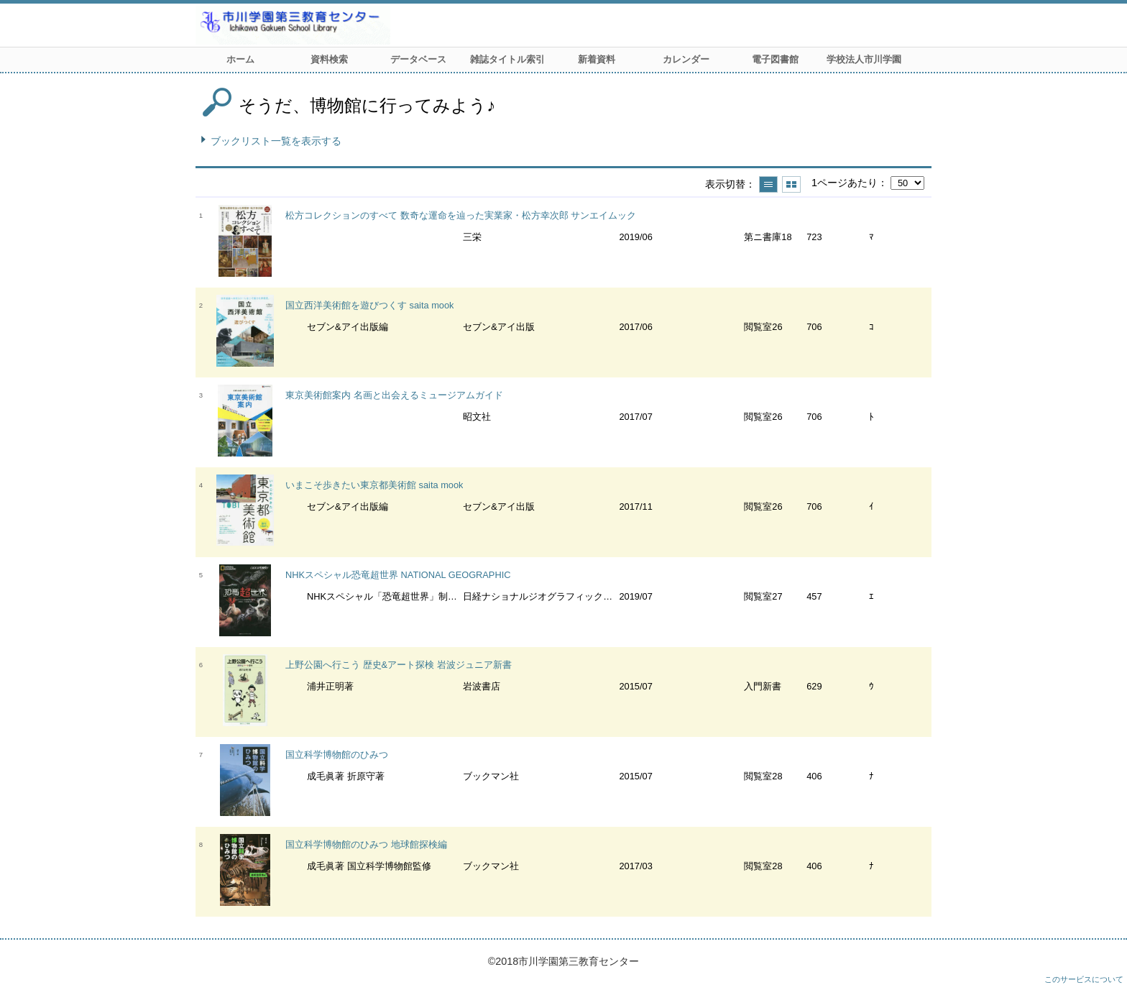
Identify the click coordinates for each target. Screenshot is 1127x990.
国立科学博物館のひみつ (336, 754)
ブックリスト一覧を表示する (276, 141)
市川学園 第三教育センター (346, 25)
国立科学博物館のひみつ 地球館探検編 (366, 844)
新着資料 (596, 59)
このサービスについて (1083, 979)
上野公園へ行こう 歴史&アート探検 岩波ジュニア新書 (398, 664)
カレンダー (686, 59)
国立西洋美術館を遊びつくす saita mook (369, 305)
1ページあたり (844, 182)
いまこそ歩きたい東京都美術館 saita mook (374, 485)
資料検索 (329, 59)
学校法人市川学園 (864, 59)
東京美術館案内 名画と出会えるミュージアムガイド (394, 395)
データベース (418, 59)
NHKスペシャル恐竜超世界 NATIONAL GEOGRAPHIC (397, 574)
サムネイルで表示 (791, 184)
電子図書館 (775, 59)
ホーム (240, 59)
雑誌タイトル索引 (507, 59)
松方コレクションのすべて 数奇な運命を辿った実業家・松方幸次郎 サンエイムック (460, 215)
